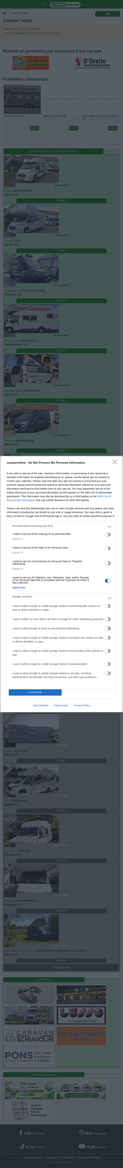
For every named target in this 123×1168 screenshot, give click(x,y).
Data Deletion (41, 705)
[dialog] (61, 584)
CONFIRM (35, 692)
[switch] (108, 534)
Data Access (61, 705)
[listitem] (61, 527)
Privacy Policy (82, 705)
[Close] (115, 463)
